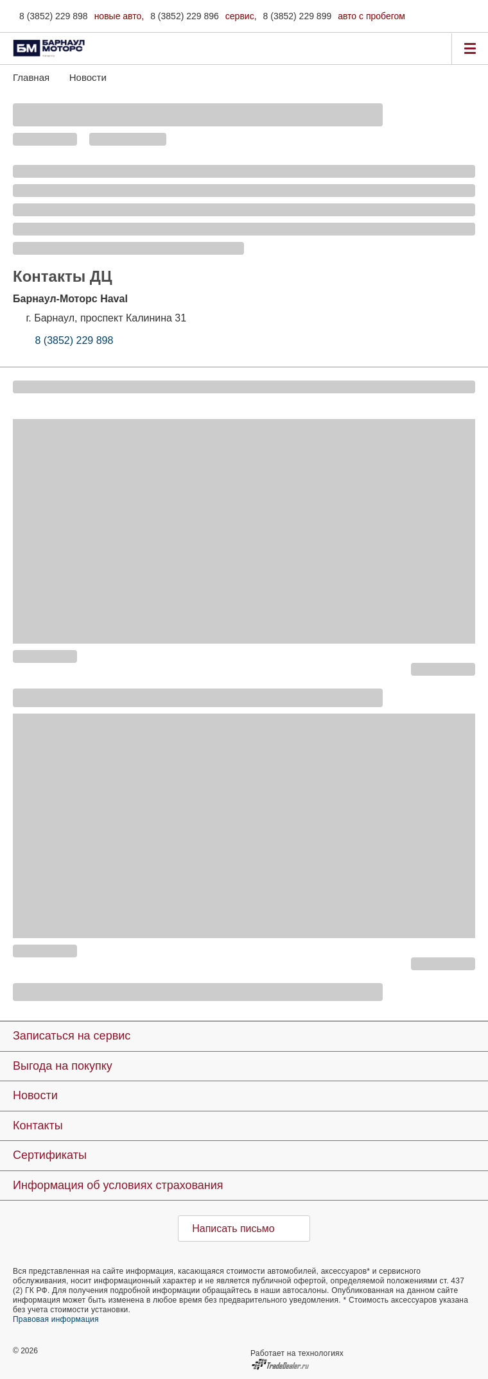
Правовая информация (56, 1319)
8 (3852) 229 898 (53, 16)
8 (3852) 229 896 (184, 16)
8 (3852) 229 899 (297, 16)
